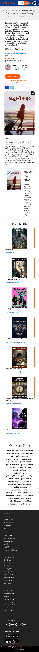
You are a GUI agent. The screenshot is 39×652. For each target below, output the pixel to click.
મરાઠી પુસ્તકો (8, 566)
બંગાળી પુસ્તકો (8, 574)
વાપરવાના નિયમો (9, 522)
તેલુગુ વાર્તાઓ (8, 611)
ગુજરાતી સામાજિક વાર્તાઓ (19, 473)
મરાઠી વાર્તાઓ (8, 596)
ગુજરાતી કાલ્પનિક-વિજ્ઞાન (13, 495)
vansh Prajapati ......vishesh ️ (16, 342)
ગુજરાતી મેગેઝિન (13, 462)
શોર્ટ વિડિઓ (7, 547)
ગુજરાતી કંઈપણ (12, 504)
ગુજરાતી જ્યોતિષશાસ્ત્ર (14, 501)
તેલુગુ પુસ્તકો (8, 571)
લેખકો (6, 544)
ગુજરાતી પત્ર (12, 484)
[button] (22, 3)
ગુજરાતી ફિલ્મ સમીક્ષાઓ (19, 487)
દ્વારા (7, 252)
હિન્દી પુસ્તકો (8, 560)
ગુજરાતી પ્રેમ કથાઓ (25, 467)
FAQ (5, 528)
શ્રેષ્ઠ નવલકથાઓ (9, 538)
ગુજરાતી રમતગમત (13, 498)
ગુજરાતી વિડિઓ (9, 541)
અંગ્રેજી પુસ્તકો (9, 557)
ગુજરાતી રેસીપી (26, 481)
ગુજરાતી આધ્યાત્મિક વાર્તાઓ (24, 451)
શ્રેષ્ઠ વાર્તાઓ (8, 535)
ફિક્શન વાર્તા (24, 68)
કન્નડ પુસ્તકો (8, 580)
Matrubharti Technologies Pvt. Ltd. (24, 647)
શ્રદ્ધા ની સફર (28, 175)
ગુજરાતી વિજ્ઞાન (27, 501)
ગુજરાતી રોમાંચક (28, 493)
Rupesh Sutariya (13, 282)
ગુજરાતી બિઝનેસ (28, 495)
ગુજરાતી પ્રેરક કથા (26, 453)
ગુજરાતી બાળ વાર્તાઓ (12, 459)
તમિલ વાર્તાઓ (8, 608)
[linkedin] (24, 624)
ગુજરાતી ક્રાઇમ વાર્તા (25, 504)
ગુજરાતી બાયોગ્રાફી (14, 481)
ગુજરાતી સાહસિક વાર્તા (12, 476)
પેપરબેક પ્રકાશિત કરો (10, 550)
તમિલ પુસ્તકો (8, 569)
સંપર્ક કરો (7, 517)
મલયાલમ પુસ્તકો (9, 577)
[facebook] (6, 624)
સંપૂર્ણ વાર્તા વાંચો (12, 76)
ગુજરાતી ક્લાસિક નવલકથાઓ (19, 456)
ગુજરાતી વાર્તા (10, 451)
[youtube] (19, 624)
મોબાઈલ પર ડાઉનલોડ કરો (17, 81)
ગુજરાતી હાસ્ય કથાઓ (26, 459)
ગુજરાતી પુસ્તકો (9, 563)
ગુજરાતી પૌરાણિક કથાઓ (19, 490)
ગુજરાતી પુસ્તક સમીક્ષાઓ (13, 493)
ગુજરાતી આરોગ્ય (26, 479)
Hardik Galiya (13, 312)
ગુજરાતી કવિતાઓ (25, 462)
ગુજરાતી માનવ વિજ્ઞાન (27, 476)
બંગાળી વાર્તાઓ (8, 602)
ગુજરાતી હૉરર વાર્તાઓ (24, 484)
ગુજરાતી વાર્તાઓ (9, 593)
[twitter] (15, 624)
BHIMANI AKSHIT (14, 433)
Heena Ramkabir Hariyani (14, 403)
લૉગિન (33, 3)
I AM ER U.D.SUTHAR (14, 372)
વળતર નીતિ (7, 525)
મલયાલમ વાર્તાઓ (9, 605)
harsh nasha (11, 252)
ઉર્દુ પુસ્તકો (7, 583)
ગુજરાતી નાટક (12, 467)
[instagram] (11, 624)
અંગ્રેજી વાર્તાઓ (9, 599)
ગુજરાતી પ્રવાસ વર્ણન (12, 465)
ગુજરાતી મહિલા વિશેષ (27, 465)
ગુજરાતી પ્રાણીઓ (26, 498)
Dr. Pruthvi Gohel (11, 53)
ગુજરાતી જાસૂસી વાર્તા (19, 470)
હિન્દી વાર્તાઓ (8, 590)
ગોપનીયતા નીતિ (9, 520)
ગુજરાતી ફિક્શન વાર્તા (13, 453)
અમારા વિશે (7, 514)
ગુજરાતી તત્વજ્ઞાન (13, 479)
